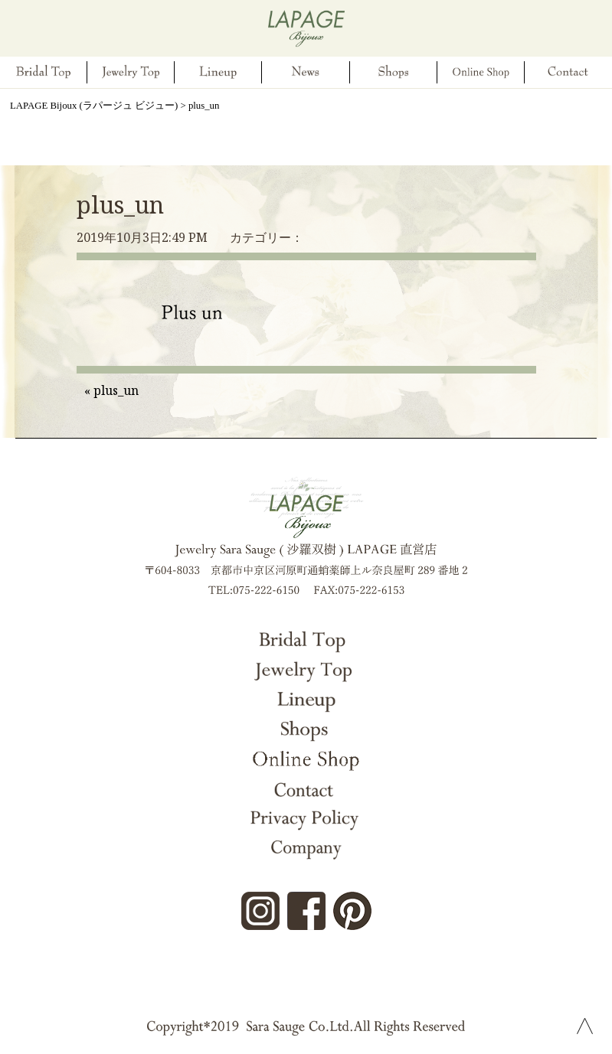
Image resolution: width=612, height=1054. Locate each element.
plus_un (120, 204)
